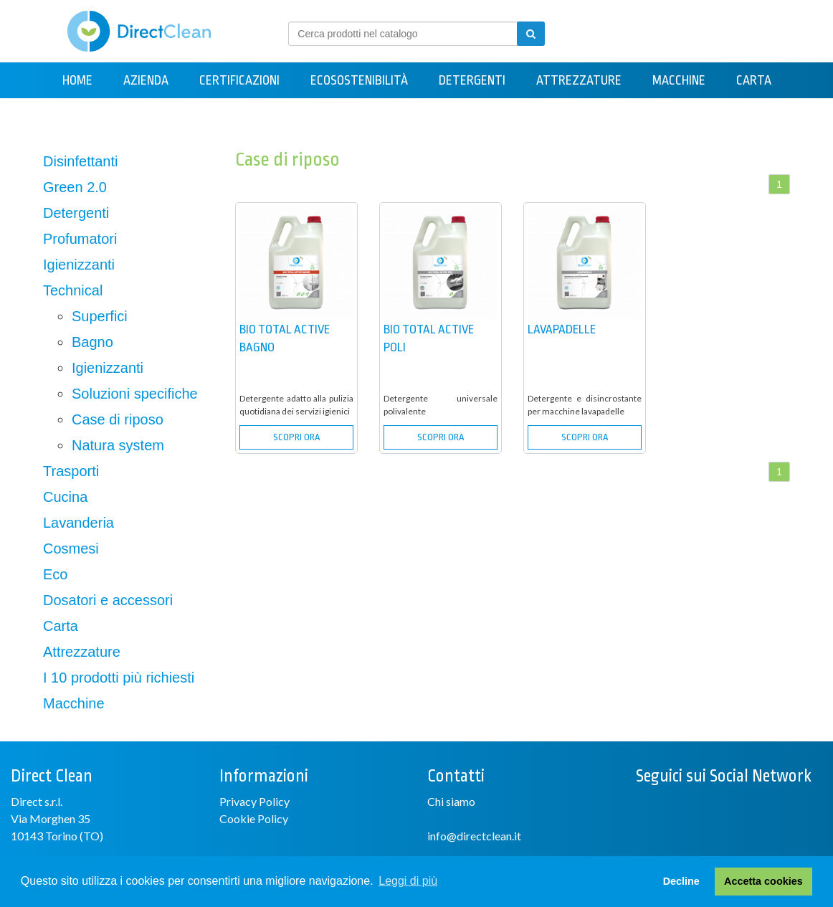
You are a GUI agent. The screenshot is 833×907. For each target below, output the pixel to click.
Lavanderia (78, 523)
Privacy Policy (254, 801)
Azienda (145, 80)
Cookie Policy (253, 818)
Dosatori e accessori (108, 600)
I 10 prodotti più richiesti (118, 677)
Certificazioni (239, 80)
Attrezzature (579, 80)
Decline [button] (681, 881)
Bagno (92, 342)
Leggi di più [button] (408, 881)
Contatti (416, 116)
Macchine (678, 80)
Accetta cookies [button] (763, 881)
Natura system (118, 445)
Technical (73, 290)
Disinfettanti (80, 161)
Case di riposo (117, 419)
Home (77, 80)
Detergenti (472, 80)
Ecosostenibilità (359, 80)
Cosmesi (71, 548)
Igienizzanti (79, 264)
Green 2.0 (75, 187)
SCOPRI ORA (296, 437)
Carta (753, 80)
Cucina (65, 497)
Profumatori (80, 239)
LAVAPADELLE (562, 329)
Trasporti (71, 471)
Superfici (100, 316)
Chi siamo (451, 801)
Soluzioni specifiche (135, 394)
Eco (55, 574)
